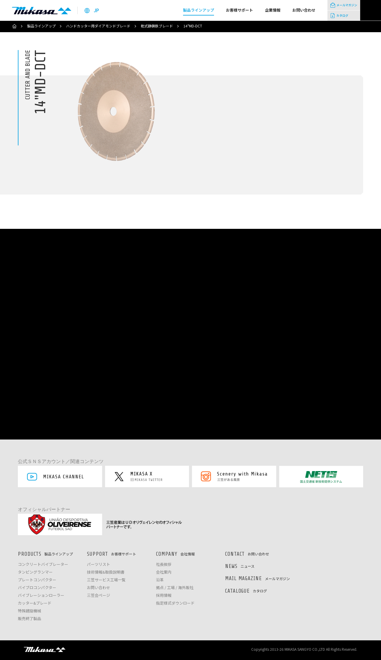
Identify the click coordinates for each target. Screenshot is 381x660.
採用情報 (163, 595)
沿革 (160, 580)
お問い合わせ (98, 587)
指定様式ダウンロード (175, 603)
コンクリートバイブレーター (43, 564)
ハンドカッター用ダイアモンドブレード (98, 26)
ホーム (14, 26)
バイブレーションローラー (41, 595)
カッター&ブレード (34, 603)
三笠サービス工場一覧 (106, 580)
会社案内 (163, 572)
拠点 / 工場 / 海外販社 (174, 587)
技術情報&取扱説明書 (105, 572)
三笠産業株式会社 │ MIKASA (44, 649)
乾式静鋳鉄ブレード (157, 26)
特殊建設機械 (29, 611)
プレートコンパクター (37, 580)
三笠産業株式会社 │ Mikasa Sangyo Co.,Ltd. (41, 10)
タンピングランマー (35, 572)
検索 (370, 10)
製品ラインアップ (41, 26)
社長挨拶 (163, 564)
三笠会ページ (98, 595)
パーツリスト (98, 564)
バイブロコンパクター (37, 587)
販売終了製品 (29, 618)
